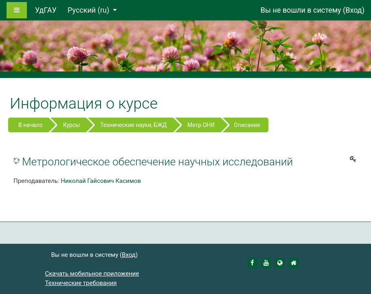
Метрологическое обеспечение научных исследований (157, 162)
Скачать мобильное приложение (92, 273)
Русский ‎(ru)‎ (89, 10)
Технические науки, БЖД (133, 125)
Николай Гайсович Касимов (101, 181)
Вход (353, 10)
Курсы (71, 125)
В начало (30, 125)
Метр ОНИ (201, 125)
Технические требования (81, 283)
